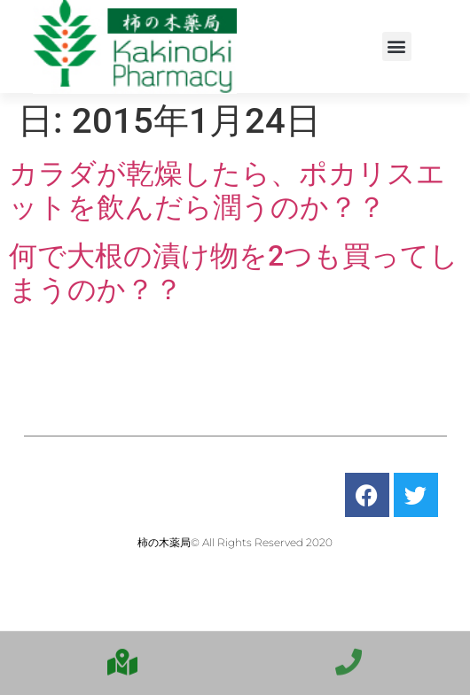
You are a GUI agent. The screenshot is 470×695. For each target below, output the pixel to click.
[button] (396, 46)
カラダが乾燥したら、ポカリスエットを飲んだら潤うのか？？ (227, 190)
